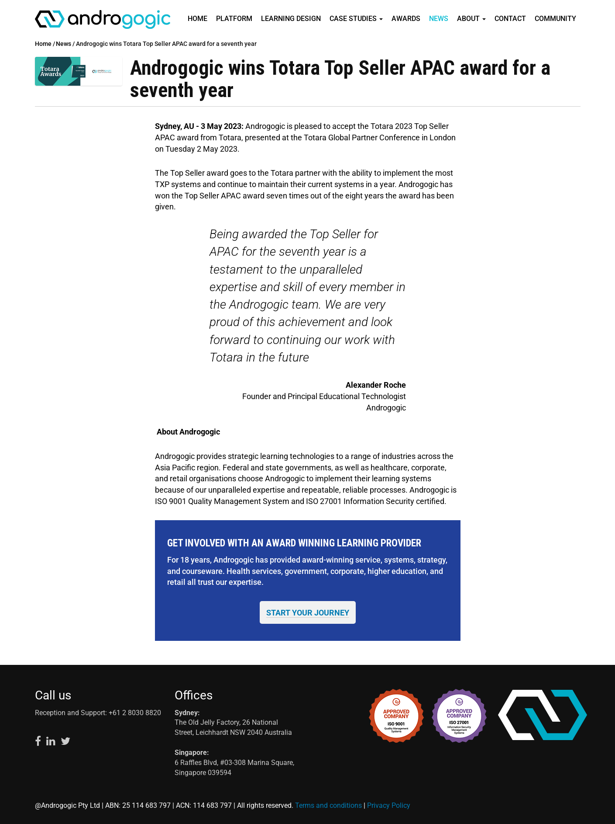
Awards (406, 18)
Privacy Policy (388, 805)
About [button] (471, 18)
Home (197, 18)
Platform (234, 18)
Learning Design (291, 18)
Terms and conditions (328, 805)
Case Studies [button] (356, 18)
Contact (510, 18)
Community (555, 18)
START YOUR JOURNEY (307, 612)
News (438, 18)
